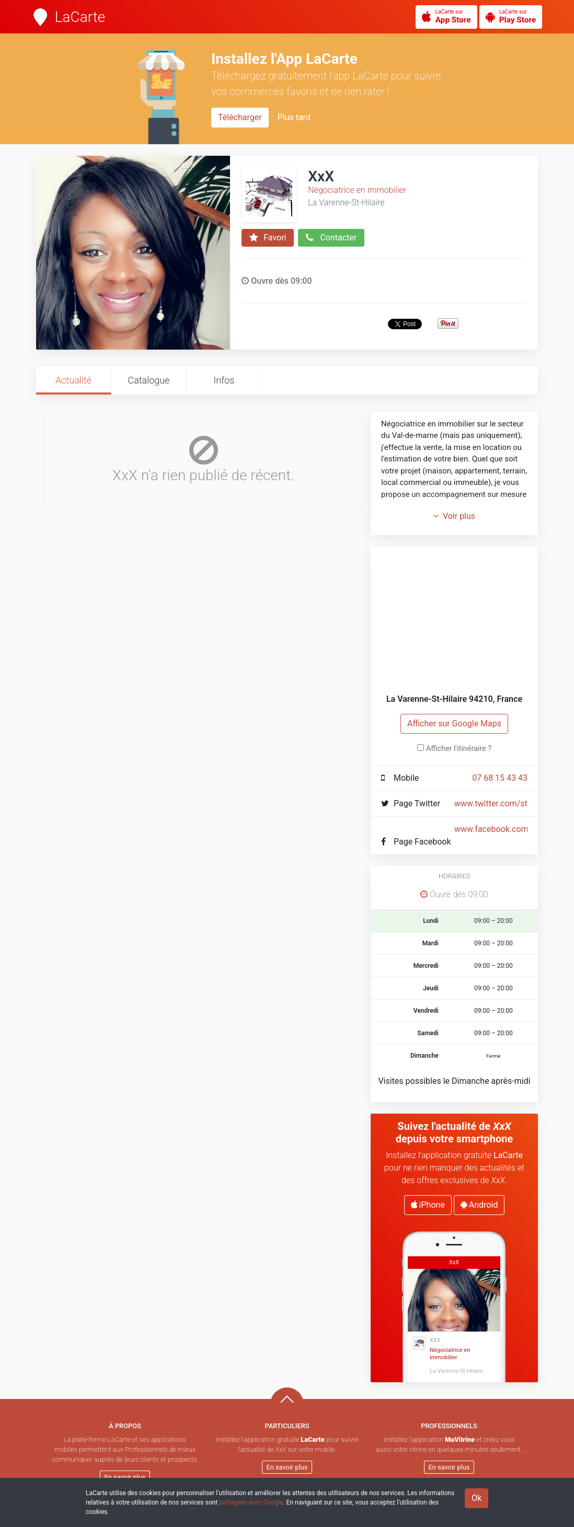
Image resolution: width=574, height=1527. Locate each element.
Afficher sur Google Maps (454, 723)
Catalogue (148, 380)
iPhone (428, 1205)
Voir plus (454, 516)
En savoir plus (125, 1477)
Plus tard (294, 117)
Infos (224, 380)
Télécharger (240, 117)
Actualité (73, 380)
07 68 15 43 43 (499, 778)
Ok (476, 1498)
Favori (267, 238)
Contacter (331, 238)
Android (479, 1205)
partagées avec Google (251, 1502)
